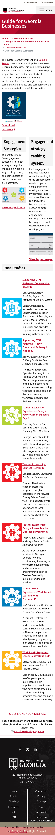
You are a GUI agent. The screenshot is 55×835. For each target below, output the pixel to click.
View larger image (13, 207)
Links (14, 812)
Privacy (41, 796)
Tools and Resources (15, 47)
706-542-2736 (47, 2)
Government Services (22, 38)
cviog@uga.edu (30, 2)
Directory (14, 801)
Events (13, 796)
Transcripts (41, 812)
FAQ (13, 817)
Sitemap (41, 801)
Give (41, 807)
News (14, 791)
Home (5, 38)
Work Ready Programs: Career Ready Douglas (35, 654)
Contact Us (41, 791)
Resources (13, 807)
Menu (45, 10)
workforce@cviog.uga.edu (29, 731)
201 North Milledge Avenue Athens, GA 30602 (27, 776)
